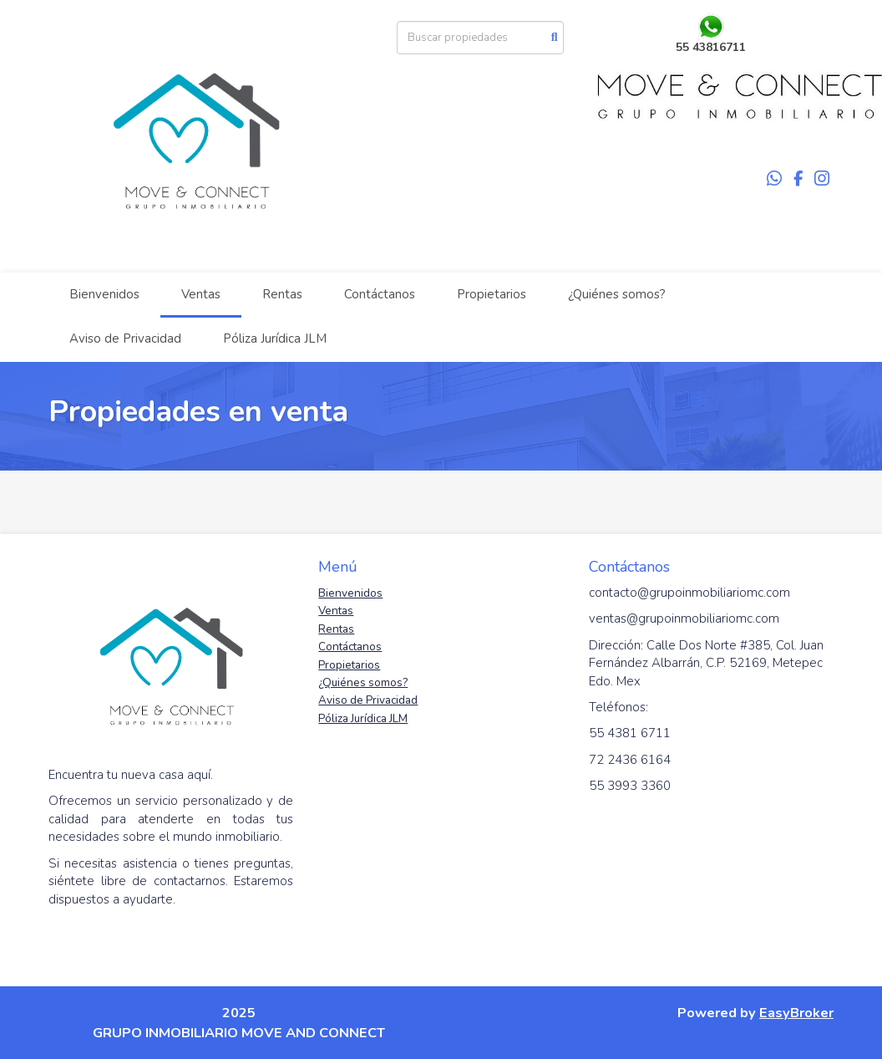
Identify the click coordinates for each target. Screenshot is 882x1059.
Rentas (282, 294)
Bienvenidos (104, 294)
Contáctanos (379, 294)
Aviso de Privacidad (125, 338)
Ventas (200, 294)
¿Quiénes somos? (617, 294)
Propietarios (491, 294)
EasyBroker (796, 1012)
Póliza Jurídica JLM (275, 338)
